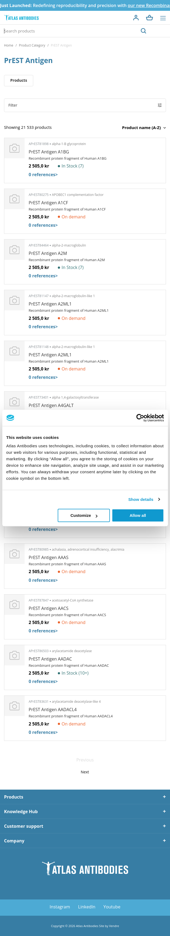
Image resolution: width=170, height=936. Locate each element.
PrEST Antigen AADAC (50, 659)
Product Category (32, 45)
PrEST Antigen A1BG (49, 152)
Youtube (112, 907)
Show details (141, 499)
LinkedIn (86, 907)
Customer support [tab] (23, 826)
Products (18, 80)
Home (8, 45)
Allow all (137, 515)
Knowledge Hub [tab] (21, 812)
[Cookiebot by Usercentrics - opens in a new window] (140, 418)
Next (85, 771)
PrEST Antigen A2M (48, 253)
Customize (84, 515)
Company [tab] (14, 841)
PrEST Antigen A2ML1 (50, 304)
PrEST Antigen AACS (48, 608)
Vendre (114, 926)
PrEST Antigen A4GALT (51, 405)
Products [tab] (13, 797)
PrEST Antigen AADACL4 (53, 709)
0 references (43, 175)
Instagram (60, 907)
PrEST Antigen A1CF (48, 203)
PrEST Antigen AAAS (48, 557)
